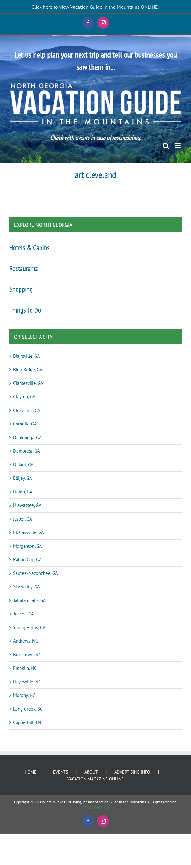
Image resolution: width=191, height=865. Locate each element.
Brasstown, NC (27, 655)
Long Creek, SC (28, 709)
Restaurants (23, 268)
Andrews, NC (25, 641)
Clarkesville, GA (28, 383)
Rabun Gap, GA (27, 559)
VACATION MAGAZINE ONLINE (95, 779)
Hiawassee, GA (27, 505)
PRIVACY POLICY (95, 807)
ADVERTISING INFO (132, 772)
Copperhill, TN (27, 722)
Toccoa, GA (23, 614)
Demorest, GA (26, 451)
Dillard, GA (23, 465)
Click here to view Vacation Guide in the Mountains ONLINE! (95, 7)
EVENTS (60, 772)
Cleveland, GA (26, 410)
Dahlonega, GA (27, 437)
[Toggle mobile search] (166, 146)
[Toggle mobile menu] (178, 146)
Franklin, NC (25, 668)
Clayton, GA (24, 397)
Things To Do (25, 309)
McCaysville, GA (28, 532)
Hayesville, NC (27, 682)
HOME (30, 772)
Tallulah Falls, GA (29, 600)
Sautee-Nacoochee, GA (35, 573)
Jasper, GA (22, 519)
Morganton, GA (27, 546)
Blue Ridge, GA (27, 369)
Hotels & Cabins (29, 247)
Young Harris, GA (29, 627)
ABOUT (91, 772)
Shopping (21, 289)
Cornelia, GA (25, 424)
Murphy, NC (24, 695)
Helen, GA (22, 492)
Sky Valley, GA (26, 587)
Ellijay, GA (22, 478)
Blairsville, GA (26, 356)
